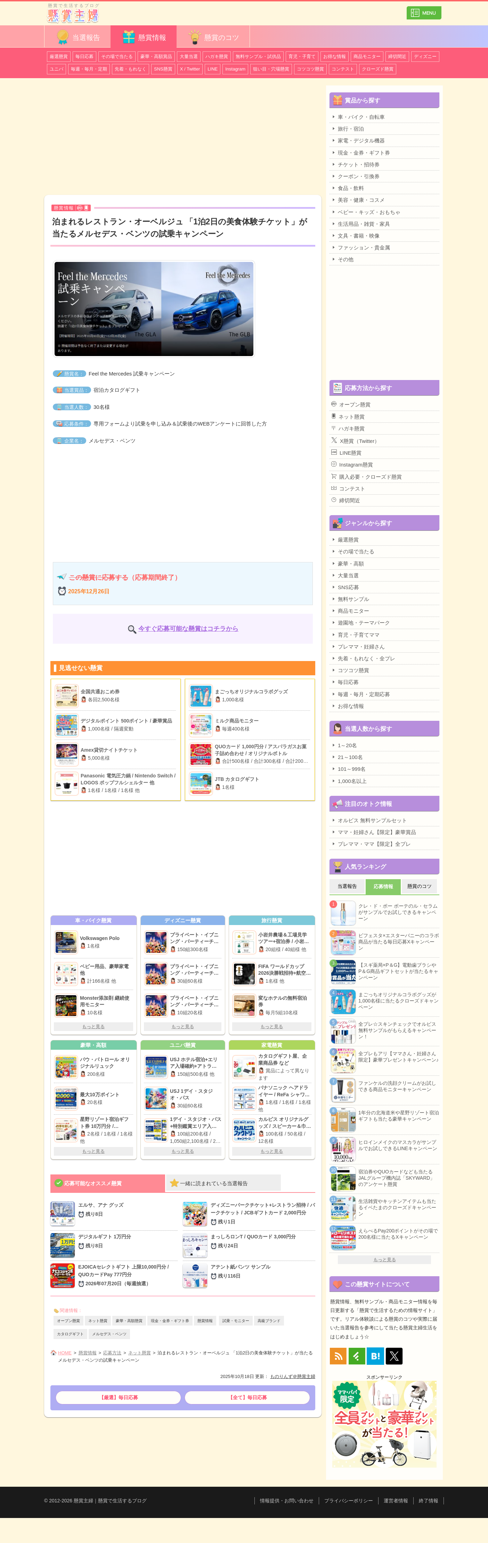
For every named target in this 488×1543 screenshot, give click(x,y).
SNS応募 (345, 587)
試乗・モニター (235, 1321)
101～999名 (348, 769)
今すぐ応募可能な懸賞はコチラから (188, 628)
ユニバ (56, 69)
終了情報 (428, 1500)
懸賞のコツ (213, 37)
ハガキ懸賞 (216, 56)
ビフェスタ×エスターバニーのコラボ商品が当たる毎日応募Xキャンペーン (398, 942)
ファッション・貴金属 (360, 247)
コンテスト (343, 69)
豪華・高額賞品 (156, 56)
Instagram (235, 69)
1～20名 (344, 745)
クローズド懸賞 (377, 69)
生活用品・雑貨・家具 (360, 224)
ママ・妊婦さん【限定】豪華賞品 (373, 832)
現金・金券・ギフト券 (170, 1321)
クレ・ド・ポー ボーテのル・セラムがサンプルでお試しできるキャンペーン (398, 912)
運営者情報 (396, 1500)
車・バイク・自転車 (358, 117)
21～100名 (347, 757)
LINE (213, 69)
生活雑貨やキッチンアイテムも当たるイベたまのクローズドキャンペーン (397, 1207)
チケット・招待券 (355, 164)
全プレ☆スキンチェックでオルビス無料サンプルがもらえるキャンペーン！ (397, 1030)
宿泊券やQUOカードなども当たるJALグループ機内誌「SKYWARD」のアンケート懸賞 (396, 1178)
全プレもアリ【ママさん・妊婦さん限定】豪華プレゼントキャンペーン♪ (398, 1057)
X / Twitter (190, 69)
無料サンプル (350, 599)
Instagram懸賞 (352, 464)
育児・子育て (302, 56)
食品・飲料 (347, 188)
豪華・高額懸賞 (129, 1321)
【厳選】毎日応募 (118, 1397)
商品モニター (367, 56)
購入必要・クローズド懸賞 (366, 476)
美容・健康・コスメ (358, 200)
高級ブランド (269, 1321)
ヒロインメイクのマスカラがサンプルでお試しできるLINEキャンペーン (397, 1145)
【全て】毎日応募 (247, 1397)
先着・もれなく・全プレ (363, 658)
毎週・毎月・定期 (89, 69)
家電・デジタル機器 (358, 140)
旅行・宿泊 (347, 128)
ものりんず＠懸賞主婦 (292, 1376)
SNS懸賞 (163, 69)
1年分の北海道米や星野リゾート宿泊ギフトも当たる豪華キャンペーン (398, 1116)
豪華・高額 (347, 563)
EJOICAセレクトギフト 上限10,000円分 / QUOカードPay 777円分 (128, 1275)
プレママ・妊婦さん (358, 646)
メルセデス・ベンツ (109, 1334)
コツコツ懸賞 (310, 69)
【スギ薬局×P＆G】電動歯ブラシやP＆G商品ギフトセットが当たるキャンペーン (398, 971)
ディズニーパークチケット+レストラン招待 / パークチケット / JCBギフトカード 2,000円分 (263, 1214)
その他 (342, 259)
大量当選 (189, 56)
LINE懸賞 (346, 452)
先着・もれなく (130, 69)
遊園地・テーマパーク (360, 622)
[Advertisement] (183, 137)
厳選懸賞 (59, 56)
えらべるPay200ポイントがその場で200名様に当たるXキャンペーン (398, 1234)
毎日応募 (84, 56)
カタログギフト (70, 1334)
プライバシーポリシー (348, 1500)
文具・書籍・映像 (355, 235)
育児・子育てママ (355, 635)
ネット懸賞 (97, 1321)
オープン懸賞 (68, 1321)
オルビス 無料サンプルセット (369, 820)
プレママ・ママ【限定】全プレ (371, 844)
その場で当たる (117, 56)
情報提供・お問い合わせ (287, 1500)
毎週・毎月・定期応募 (360, 694)
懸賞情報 (143, 37)
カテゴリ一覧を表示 (424, 10)
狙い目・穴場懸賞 (271, 69)
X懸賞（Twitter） (355, 440)
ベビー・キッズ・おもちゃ (365, 212)
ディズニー (425, 56)
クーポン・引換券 (355, 176)
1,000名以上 (349, 781)
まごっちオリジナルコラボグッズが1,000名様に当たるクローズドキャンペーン (398, 1001)
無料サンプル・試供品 (258, 56)
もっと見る (93, 1026)
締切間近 (397, 56)
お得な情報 (334, 56)
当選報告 (77, 37)
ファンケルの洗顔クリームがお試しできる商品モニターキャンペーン (397, 1086)
